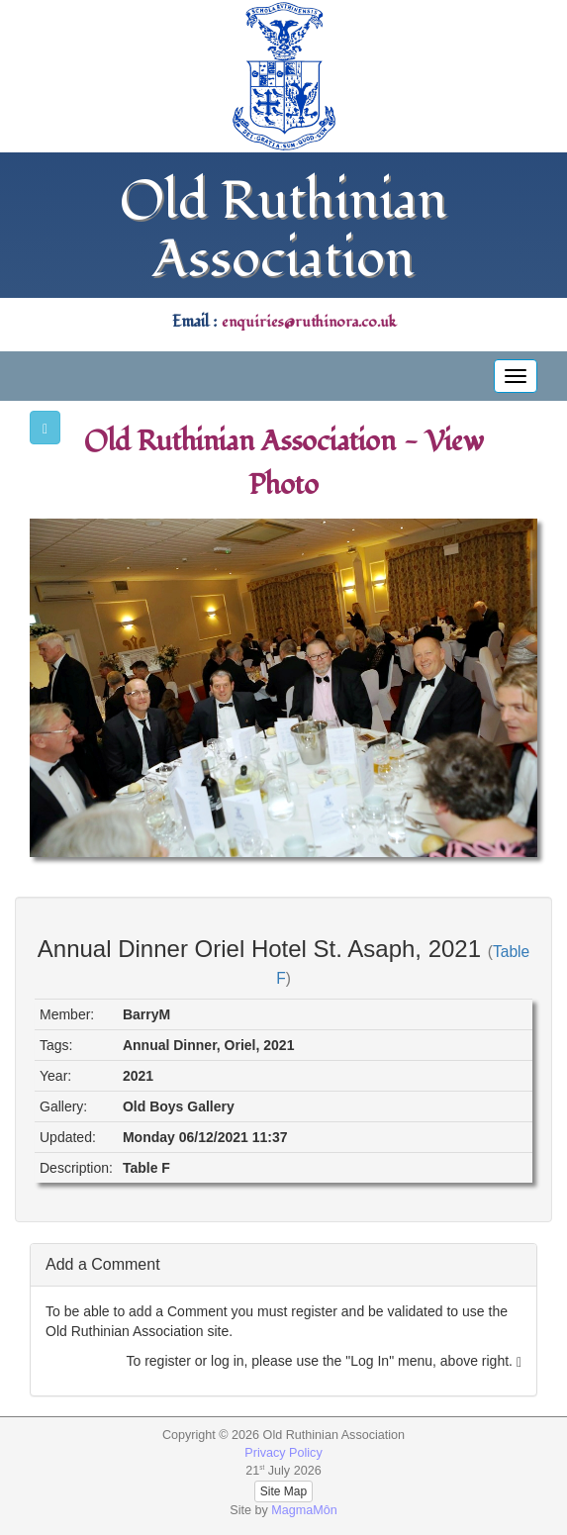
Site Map (283, 1491)
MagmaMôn (304, 1510)
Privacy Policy (283, 1453)
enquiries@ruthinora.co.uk (309, 322)
